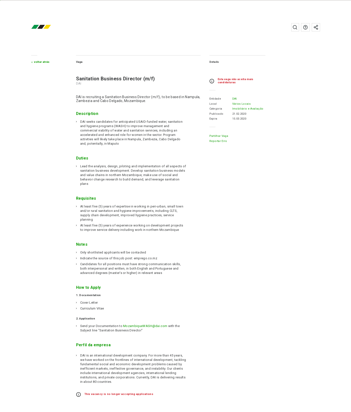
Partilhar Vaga (218, 136)
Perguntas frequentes (305, 27)
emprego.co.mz (48, 27)
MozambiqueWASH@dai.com (145, 326)
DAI (234, 98)
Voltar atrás (42, 62)
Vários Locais (241, 103)
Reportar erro (218, 141)
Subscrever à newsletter (316, 27)
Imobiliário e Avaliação (247, 108)
